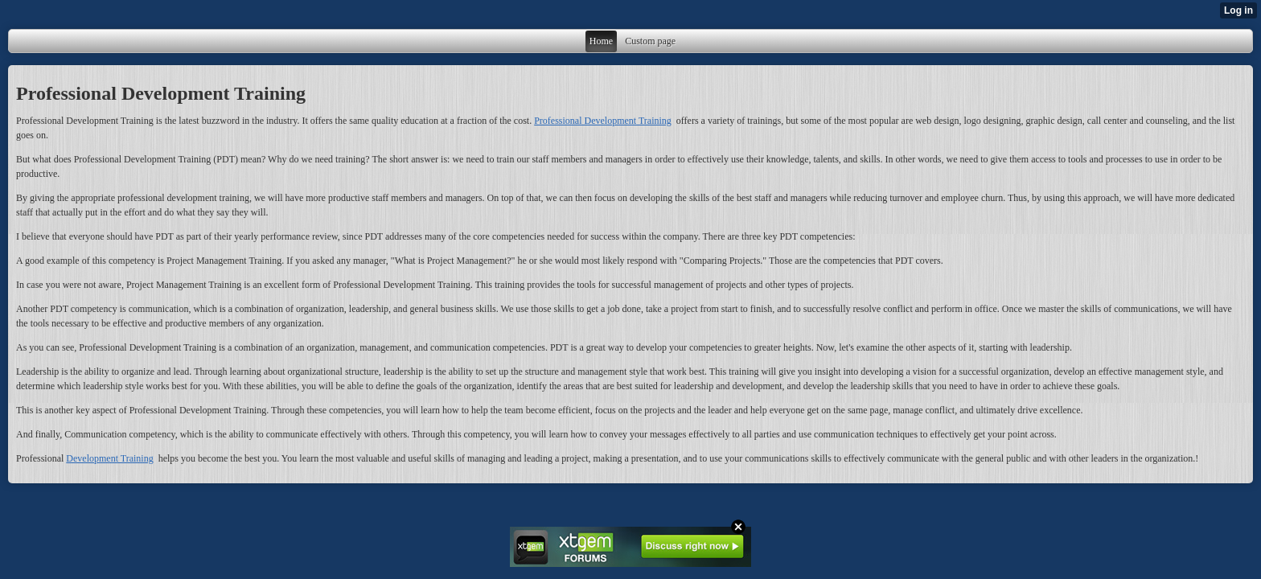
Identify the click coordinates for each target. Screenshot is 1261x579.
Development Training (109, 458)
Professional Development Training (603, 120)
